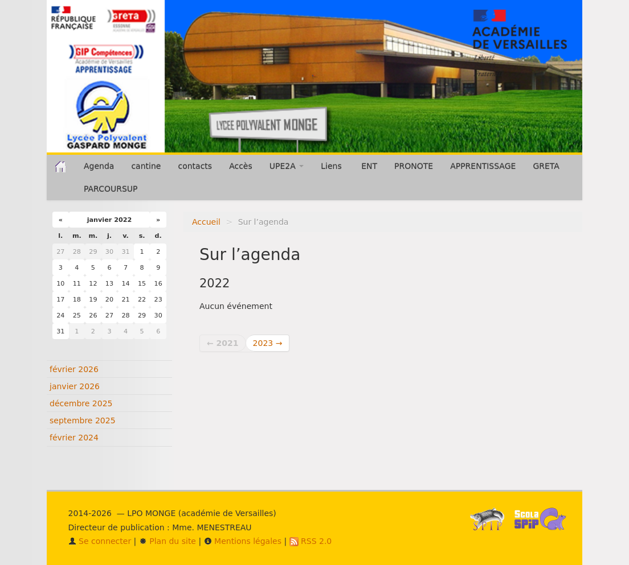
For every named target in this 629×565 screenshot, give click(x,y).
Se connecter (100, 541)
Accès (240, 166)
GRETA (546, 166)
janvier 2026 (75, 386)
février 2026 (74, 369)
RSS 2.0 (310, 541)
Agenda (99, 166)
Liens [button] (332, 166)
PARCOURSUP (111, 188)
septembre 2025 (83, 420)
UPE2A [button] (286, 166)
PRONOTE (413, 166)
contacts (195, 166)
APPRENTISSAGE (483, 166)
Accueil (206, 221)
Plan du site (167, 541)
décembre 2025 (81, 403)
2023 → (268, 343)
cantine (146, 166)
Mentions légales (242, 541)
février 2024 (74, 437)
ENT (369, 166)
